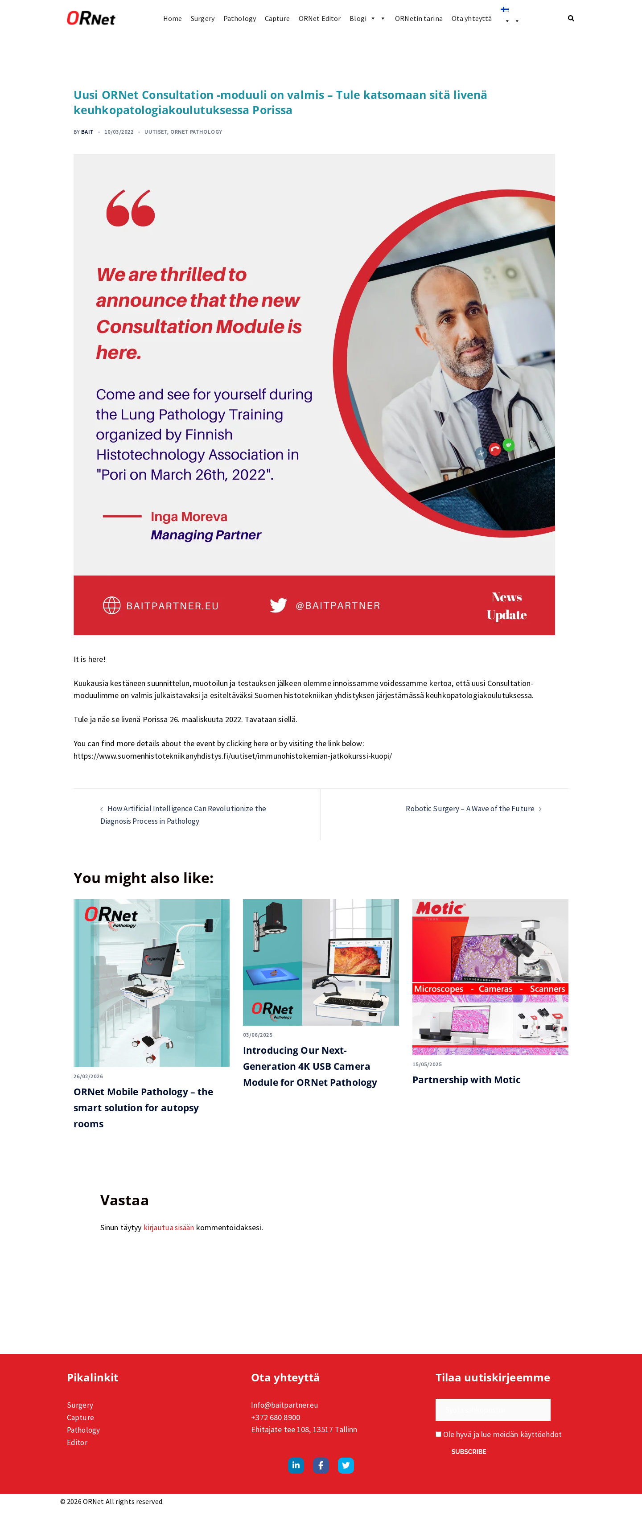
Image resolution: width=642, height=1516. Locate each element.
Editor (77, 1439)
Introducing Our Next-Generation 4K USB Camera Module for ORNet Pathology (320, 1064)
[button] (571, 18)
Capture (277, 18)
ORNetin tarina (419, 18)
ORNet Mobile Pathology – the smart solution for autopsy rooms (144, 1105)
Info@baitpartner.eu (285, 1403)
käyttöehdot (541, 1433)
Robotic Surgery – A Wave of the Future (468, 808)
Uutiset (155, 131)
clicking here (247, 743)
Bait (87, 131)
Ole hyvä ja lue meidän (499, 1433)
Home (172, 18)
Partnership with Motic (474, 1078)
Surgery (202, 18)
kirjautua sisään (170, 1226)
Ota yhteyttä (472, 18)
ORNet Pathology (196, 131)
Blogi (368, 18)
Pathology (239, 18)
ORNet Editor (320, 18)
